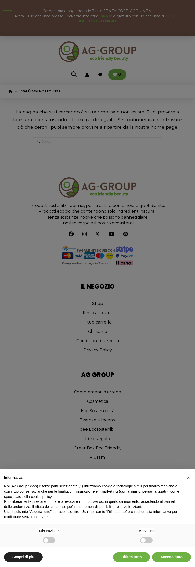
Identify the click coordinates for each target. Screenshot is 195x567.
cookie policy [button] (41, 496)
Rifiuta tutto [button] (131, 557)
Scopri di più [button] (23, 557)
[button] (188, 477)
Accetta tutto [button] (171, 557)
